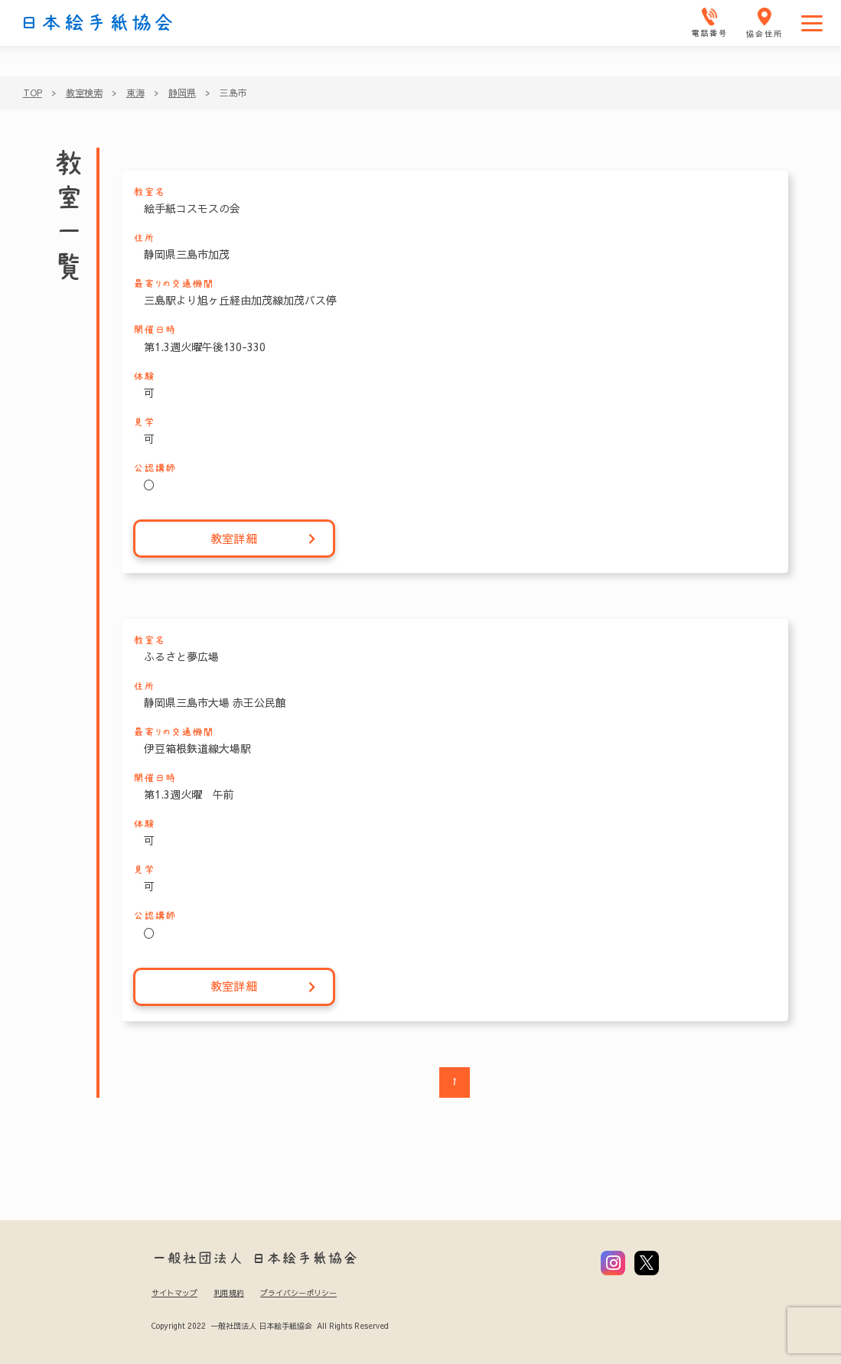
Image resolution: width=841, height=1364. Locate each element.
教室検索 (84, 92)
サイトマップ (174, 1292)
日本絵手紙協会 (97, 23)
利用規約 (229, 1292)
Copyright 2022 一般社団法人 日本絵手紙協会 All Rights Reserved (270, 1325)
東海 (135, 92)
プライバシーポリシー (298, 1292)
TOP (32, 92)
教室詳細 (263, 539)
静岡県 (182, 92)
